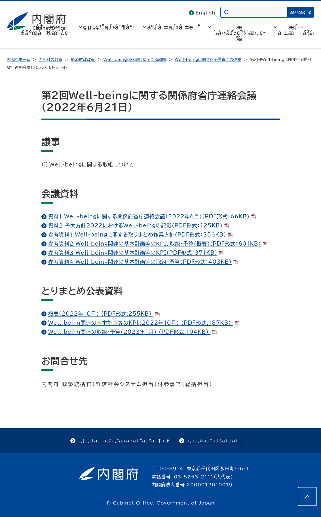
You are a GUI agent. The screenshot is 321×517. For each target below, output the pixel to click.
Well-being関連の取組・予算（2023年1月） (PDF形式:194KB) (132, 331)
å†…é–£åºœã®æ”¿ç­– (46, 29)
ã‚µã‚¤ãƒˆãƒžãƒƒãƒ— (215, 440)
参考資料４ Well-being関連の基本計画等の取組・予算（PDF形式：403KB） (143, 261)
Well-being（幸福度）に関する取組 (135, 60)
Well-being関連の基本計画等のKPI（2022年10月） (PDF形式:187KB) (143, 322)
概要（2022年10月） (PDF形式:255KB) (104, 313)
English (206, 12)
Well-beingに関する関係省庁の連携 (208, 60)
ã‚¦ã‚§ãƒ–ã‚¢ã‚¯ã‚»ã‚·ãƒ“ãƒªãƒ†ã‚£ (124, 440)
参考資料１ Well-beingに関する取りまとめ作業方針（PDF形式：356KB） (140, 234)
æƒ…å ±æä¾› (296, 29)
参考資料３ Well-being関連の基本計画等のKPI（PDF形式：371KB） (135, 252)
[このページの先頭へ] (307, 497)
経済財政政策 (83, 60)
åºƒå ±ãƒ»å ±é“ (173, 27)
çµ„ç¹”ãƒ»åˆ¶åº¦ (109, 27)
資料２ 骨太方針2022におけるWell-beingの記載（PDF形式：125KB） (138, 225)
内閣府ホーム (18, 60)
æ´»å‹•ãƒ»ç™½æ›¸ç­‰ (239, 32)
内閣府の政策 (50, 60)
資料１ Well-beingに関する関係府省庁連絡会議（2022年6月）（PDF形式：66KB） (152, 216)
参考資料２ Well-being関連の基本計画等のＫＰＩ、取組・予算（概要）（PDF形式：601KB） (157, 243)
